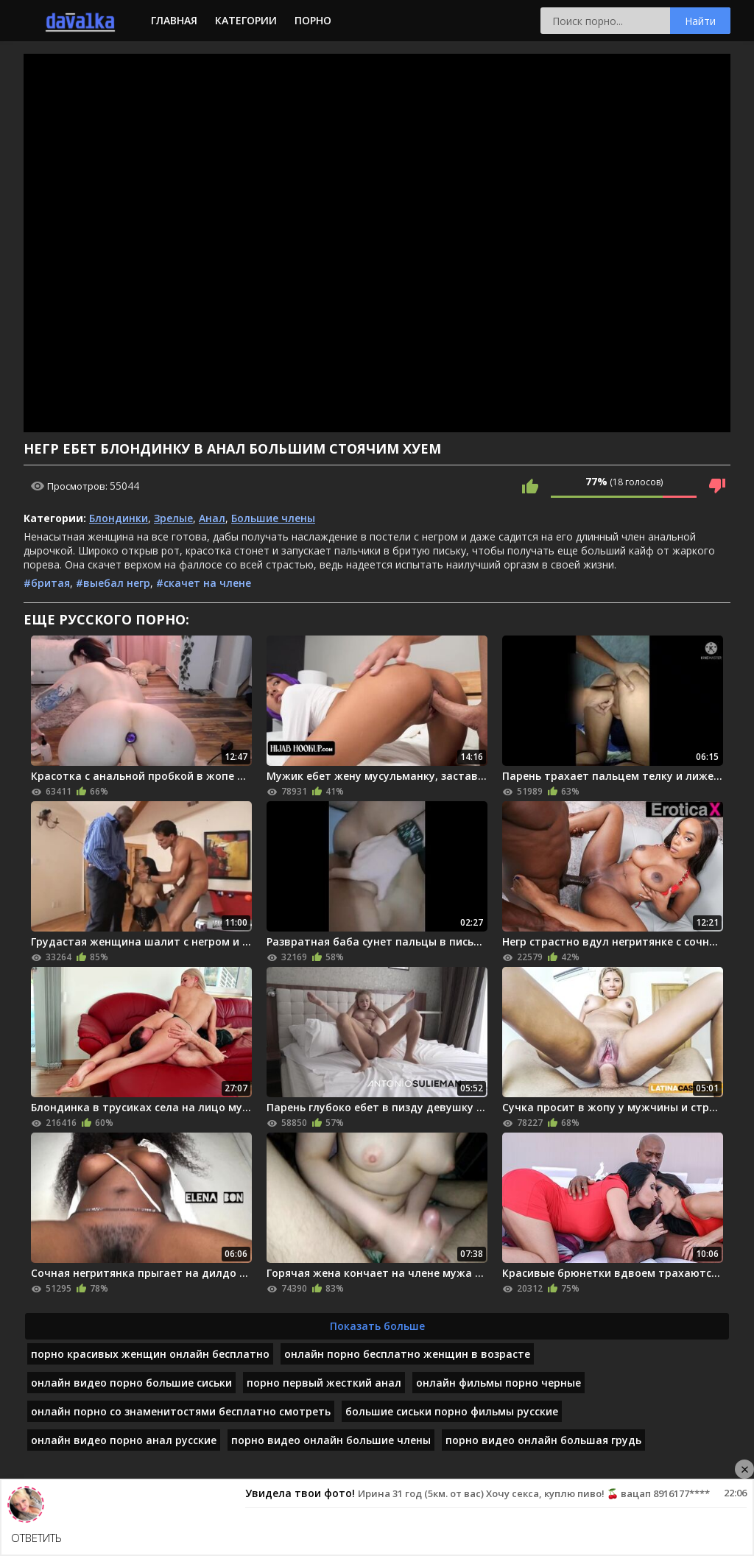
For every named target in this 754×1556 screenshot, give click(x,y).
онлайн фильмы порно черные (498, 1383)
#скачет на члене (203, 583)
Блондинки (118, 518)
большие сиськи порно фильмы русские (451, 1411)
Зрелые (173, 518)
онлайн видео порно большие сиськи (131, 1383)
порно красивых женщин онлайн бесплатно (150, 1354)
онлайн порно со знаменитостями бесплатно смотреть (181, 1411)
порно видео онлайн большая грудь (543, 1440)
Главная (174, 20)
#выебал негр (113, 583)
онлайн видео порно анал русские (123, 1440)
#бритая (47, 583)
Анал (212, 518)
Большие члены (273, 518)
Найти (700, 21)
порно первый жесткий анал (324, 1383)
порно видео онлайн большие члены (331, 1440)
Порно (313, 20)
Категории (246, 20)
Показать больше (377, 1326)
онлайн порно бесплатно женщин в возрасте (407, 1354)
